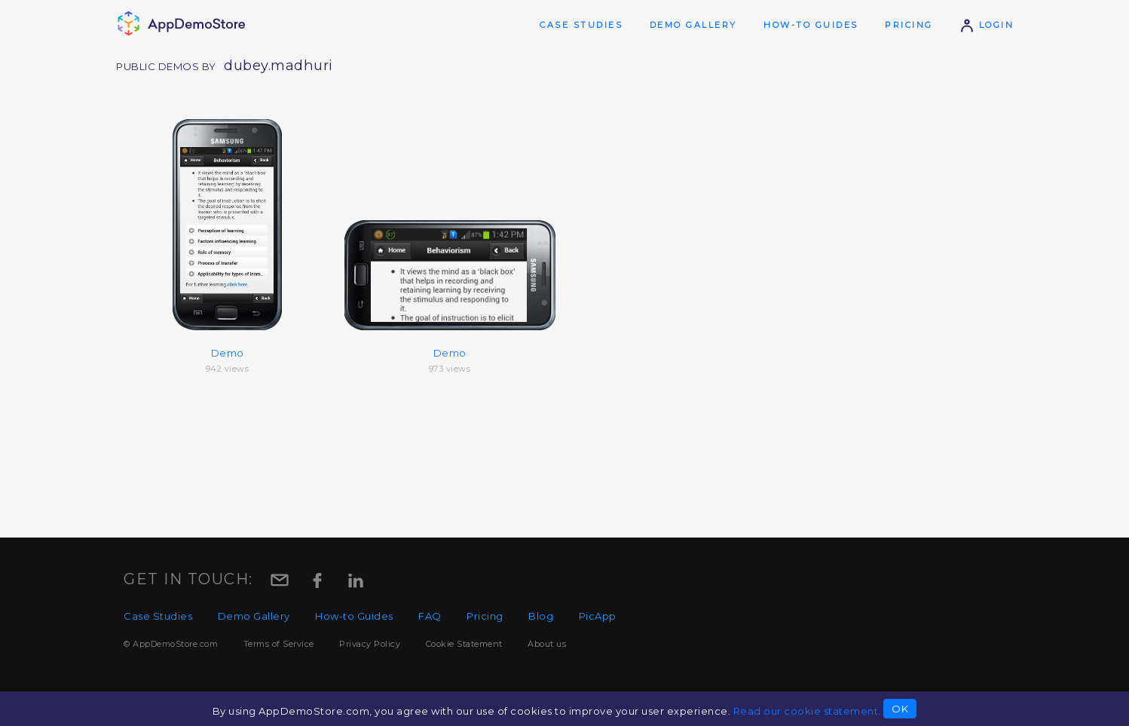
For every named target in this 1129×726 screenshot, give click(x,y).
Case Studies (581, 25)
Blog (540, 616)
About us (547, 644)
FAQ (430, 616)
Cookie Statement (464, 644)
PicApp (598, 616)
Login (986, 25)
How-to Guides (810, 25)
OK (900, 709)
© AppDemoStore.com (171, 644)
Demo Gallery (693, 25)
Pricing (909, 25)
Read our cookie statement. (807, 711)
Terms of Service (278, 644)
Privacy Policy (369, 644)
